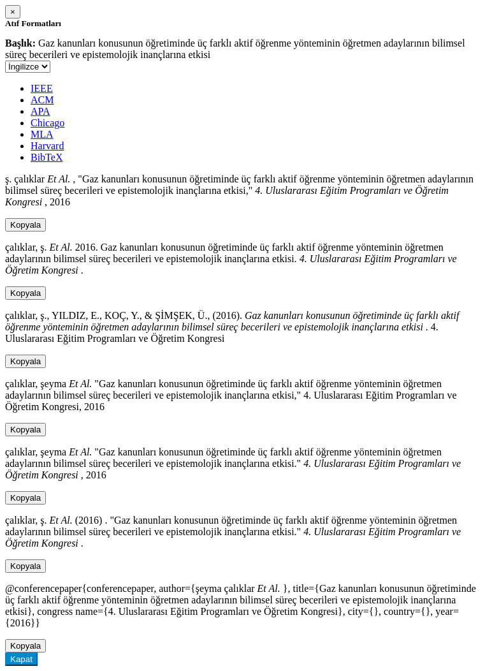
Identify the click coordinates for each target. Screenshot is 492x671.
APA (40, 111)
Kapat (21, 659)
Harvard (47, 145)
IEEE (42, 88)
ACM (42, 99)
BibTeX (46, 157)
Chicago (47, 122)
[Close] (12, 11)
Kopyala (25, 225)
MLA (42, 134)
